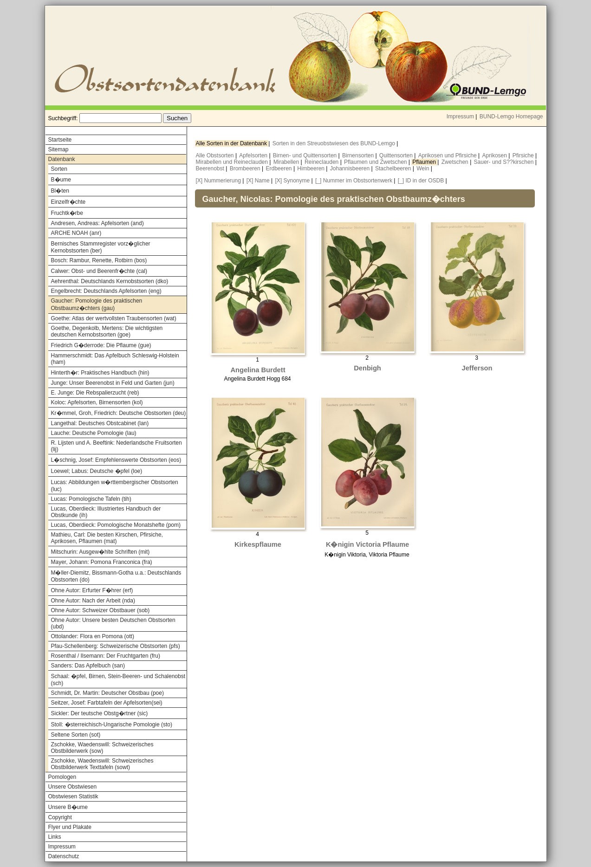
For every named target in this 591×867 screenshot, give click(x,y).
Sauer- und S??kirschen (504, 162)
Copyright (60, 817)
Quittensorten (396, 155)
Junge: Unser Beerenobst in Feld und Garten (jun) (113, 383)
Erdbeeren (279, 168)
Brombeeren (246, 168)
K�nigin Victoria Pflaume (367, 544)
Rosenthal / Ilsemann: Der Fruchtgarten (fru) (105, 656)
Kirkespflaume (257, 544)
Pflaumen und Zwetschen (376, 162)
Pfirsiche (524, 155)
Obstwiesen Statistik (73, 796)
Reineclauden (322, 162)
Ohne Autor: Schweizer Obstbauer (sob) (100, 610)
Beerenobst (211, 168)
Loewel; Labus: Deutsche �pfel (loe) (97, 471)
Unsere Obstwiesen (72, 786)
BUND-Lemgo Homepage (511, 116)
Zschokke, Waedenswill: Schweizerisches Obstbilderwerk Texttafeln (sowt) (102, 763)
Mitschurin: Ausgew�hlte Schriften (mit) (100, 552)
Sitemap (58, 149)
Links (54, 837)
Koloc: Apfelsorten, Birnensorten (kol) (97, 402)
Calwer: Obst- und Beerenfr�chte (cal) (99, 271)
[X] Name (258, 180)
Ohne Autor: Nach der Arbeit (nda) (93, 600)
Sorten (59, 169)
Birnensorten (358, 155)
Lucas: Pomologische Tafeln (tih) (91, 499)
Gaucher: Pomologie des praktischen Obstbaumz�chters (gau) (97, 304)
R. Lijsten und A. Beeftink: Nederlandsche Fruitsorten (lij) (116, 446)
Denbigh (367, 368)
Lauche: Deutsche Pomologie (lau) (93, 433)
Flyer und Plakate (69, 827)
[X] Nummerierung (218, 180)
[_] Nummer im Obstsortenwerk (353, 180)
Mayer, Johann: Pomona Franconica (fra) (101, 562)
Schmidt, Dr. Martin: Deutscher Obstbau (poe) (107, 693)
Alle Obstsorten (215, 155)
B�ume (61, 179)
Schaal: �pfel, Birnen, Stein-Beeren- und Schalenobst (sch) (118, 679)
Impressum (460, 116)
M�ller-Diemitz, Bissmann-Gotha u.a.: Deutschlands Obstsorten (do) (116, 576)
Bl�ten (60, 191)
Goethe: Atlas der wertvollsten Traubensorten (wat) (113, 318)
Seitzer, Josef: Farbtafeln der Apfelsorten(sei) (106, 702)
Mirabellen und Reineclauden (233, 162)
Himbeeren (311, 168)
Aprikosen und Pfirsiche (448, 155)
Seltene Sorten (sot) (76, 734)
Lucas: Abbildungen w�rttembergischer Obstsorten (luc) (114, 485)
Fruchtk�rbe (67, 213)
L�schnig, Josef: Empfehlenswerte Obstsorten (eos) (116, 460)
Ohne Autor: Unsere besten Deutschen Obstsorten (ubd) (113, 623)
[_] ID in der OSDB (421, 180)
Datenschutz (63, 856)
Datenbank (61, 159)
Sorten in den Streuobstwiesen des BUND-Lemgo (334, 143)
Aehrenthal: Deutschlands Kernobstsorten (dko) (110, 281)
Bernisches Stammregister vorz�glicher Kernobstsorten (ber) (100, 247)
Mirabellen (287, 162)
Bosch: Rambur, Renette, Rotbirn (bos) (99, 260)
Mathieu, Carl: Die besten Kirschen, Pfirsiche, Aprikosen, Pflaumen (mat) (107, 537)
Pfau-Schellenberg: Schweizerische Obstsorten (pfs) (115, 646)
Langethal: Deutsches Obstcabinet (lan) (100, 423)
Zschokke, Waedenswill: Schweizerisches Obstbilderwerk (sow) (102, 747)
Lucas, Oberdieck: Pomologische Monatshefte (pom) (116, 525)
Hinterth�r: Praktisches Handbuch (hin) (100, 372)
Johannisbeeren (350, 168)
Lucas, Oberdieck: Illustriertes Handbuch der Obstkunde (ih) (106, 511)
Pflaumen (424, 162)
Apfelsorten (254, 155)
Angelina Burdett (257, 370)
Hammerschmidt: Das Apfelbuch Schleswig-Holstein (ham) (115, 358)
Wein (423, 168)
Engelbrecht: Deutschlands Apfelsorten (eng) (106, 291)
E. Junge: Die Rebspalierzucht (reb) (95, 392)
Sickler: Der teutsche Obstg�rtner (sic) (99, 713)
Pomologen (62, 777)
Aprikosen (495, 155)
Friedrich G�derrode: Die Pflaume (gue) (101, 345)
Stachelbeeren (394, 168)
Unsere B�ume (68, 807)
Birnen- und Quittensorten (305, 155)
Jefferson (477, 368)
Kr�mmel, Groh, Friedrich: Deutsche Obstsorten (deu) (118, 413)
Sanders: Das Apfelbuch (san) (88, 665)
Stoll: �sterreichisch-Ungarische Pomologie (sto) (111, 724)
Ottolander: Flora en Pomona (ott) (92, 636)
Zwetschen (456, 162)
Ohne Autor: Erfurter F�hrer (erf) (92, 590)
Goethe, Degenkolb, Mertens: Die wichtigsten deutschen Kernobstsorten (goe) (107, 331)
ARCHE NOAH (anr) (76, 233)
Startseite (60, 139)
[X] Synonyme (292, 180)
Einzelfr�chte (68, 202)
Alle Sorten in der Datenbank (232, 143)
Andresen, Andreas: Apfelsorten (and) (97, 223)
